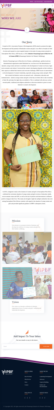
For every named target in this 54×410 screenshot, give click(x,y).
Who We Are (28, 379)
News (26, 382)
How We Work (28, 376)
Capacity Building (44, 382)
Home (3, 15)
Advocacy (42, 379)
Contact (26, 385)
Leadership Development (46, 376)
